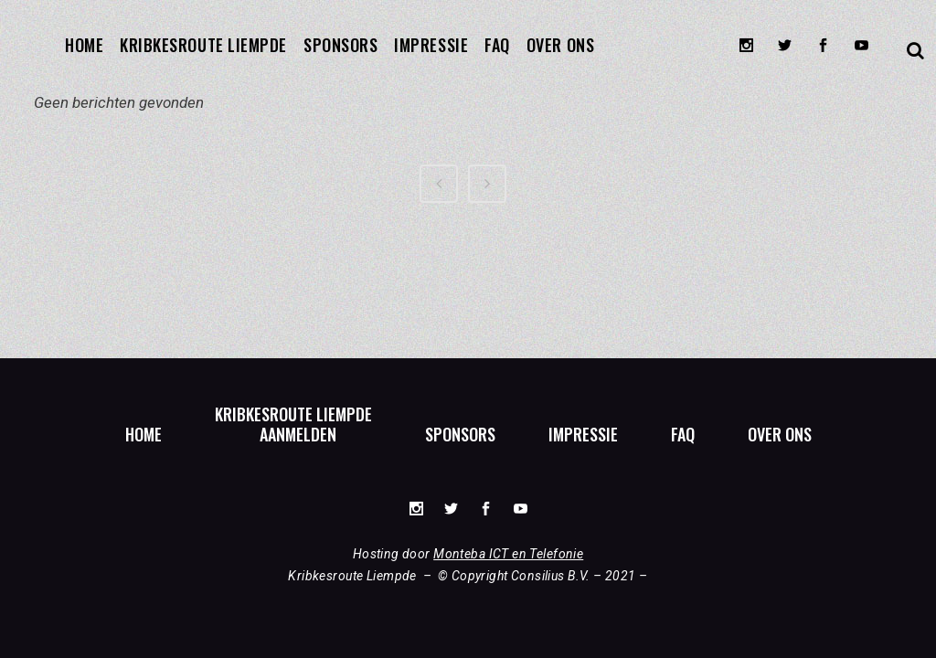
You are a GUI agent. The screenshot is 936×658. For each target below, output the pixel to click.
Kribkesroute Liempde (293, 414)
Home (143, 434)
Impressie (583, 434)
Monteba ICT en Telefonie (508, 554)
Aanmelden (298, 434)
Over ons (780, 434)
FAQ (683, 434)
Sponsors (460, 434)
